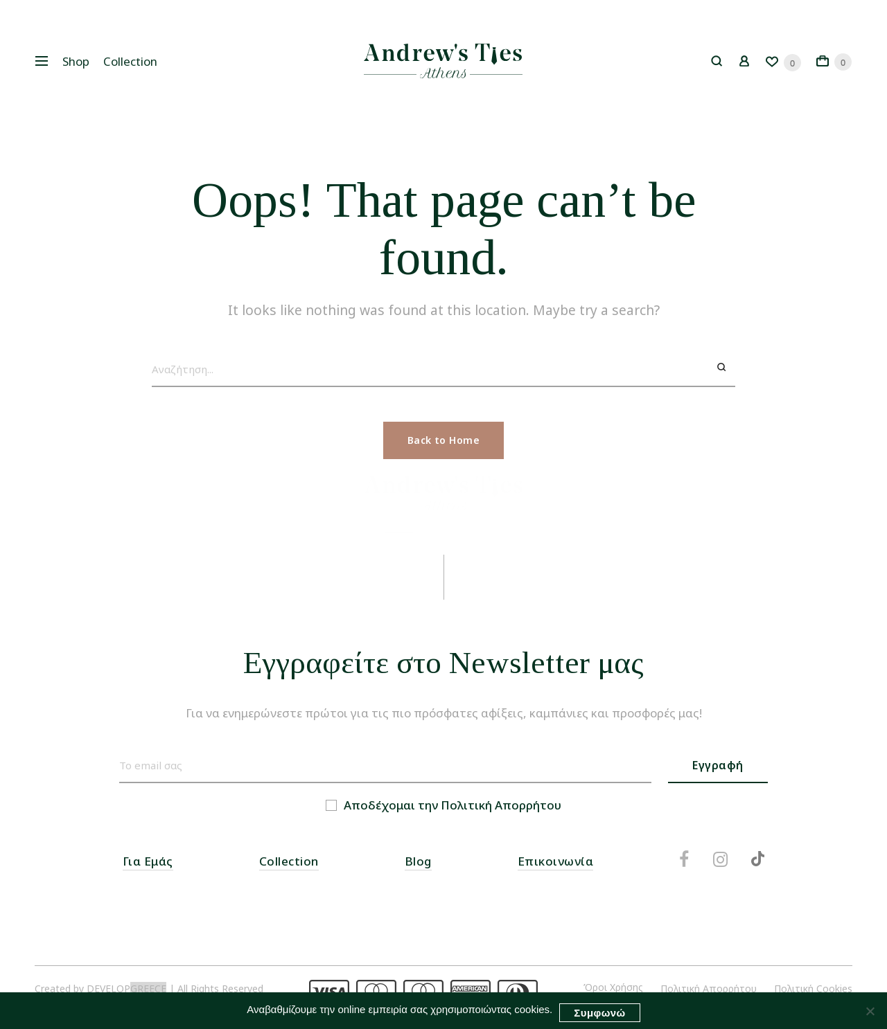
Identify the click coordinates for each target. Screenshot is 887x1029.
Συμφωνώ (599, 1013)
